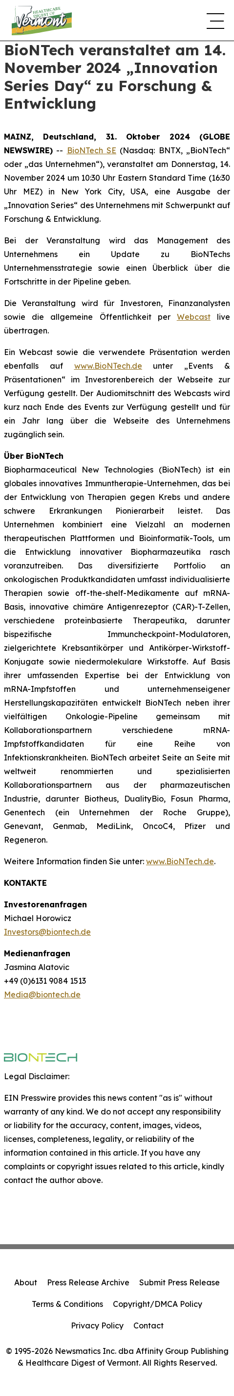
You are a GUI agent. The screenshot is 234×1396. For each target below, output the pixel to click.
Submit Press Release (179, 1282)
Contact (148, 1325)
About (25, 1282)
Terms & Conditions (67, 1304)
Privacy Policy (97, 1325)
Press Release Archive (88, 1282)
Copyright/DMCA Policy (157, 1304)
